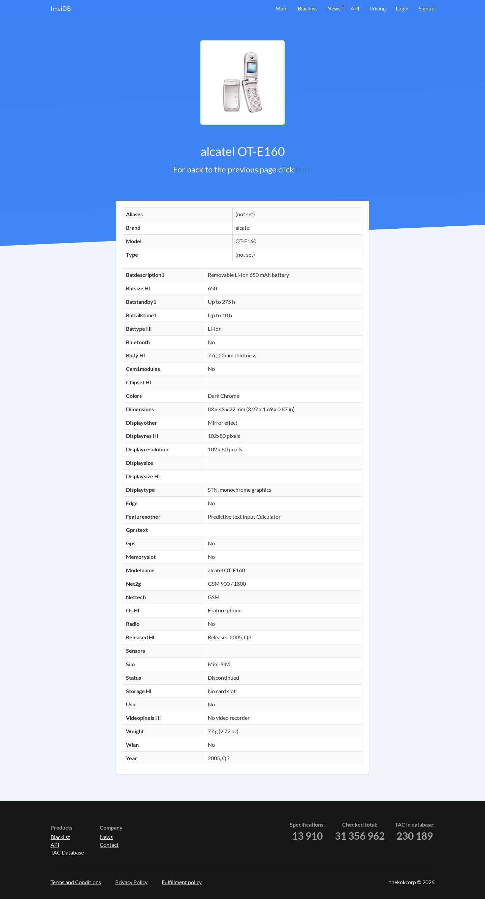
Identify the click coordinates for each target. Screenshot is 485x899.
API (355, 8)
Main (282, 8)
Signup (426, 8)
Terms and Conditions (76, 882)
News (334, 8)
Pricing (377, 8)
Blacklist (307, 8)
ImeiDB (61, 8)
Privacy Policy (131, 882)
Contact (109, 844)
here (304, 169)
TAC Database (67, 852)
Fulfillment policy (182, 882)
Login (402, 8)
